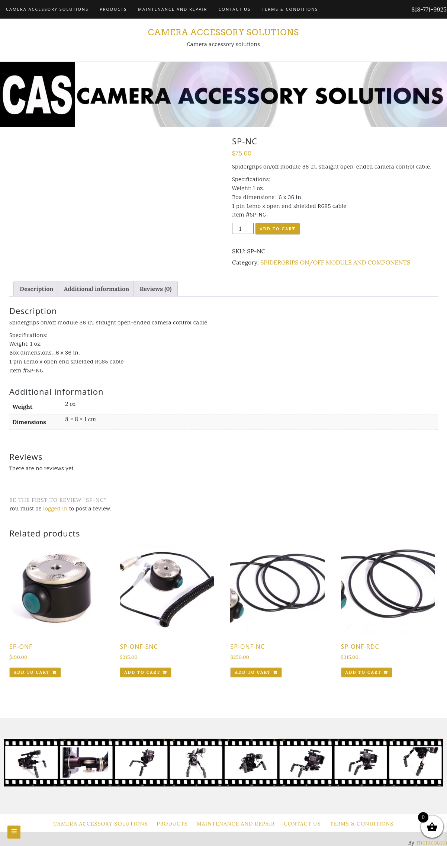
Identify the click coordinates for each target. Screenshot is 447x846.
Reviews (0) (155, 288)
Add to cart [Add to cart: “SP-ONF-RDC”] (363, 672)
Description (36, 288)
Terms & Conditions (290, 9)
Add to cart (278, 228)
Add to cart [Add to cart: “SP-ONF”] (32, 672)
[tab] (36, 289)
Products (113, 9)
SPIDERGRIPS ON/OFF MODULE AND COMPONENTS (335, 262)
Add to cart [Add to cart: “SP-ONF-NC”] (253, 672)
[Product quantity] (243, 228)
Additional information (96, 288)
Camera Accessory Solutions (47, 9)
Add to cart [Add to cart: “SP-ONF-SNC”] (142, 672)
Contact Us (234, 9)
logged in (55, 508)
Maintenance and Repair (172, 9)
